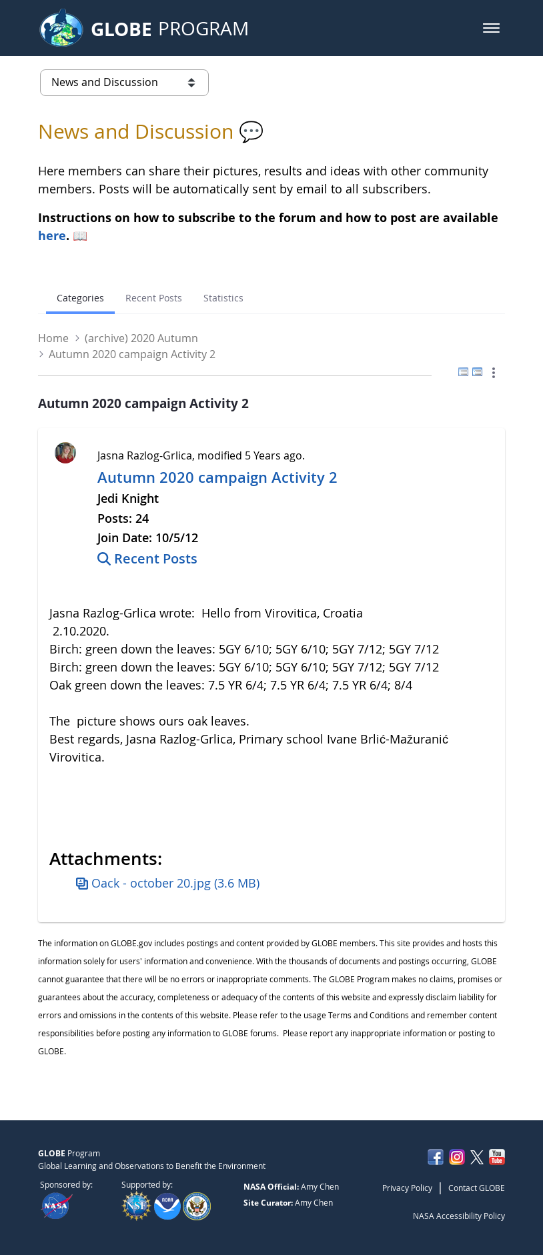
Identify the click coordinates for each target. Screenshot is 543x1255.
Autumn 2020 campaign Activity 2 (217, 477)
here (52, 235)
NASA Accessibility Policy (459, 1215)
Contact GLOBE (476, 1187)
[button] (491, 28)
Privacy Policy (407, 1187)
